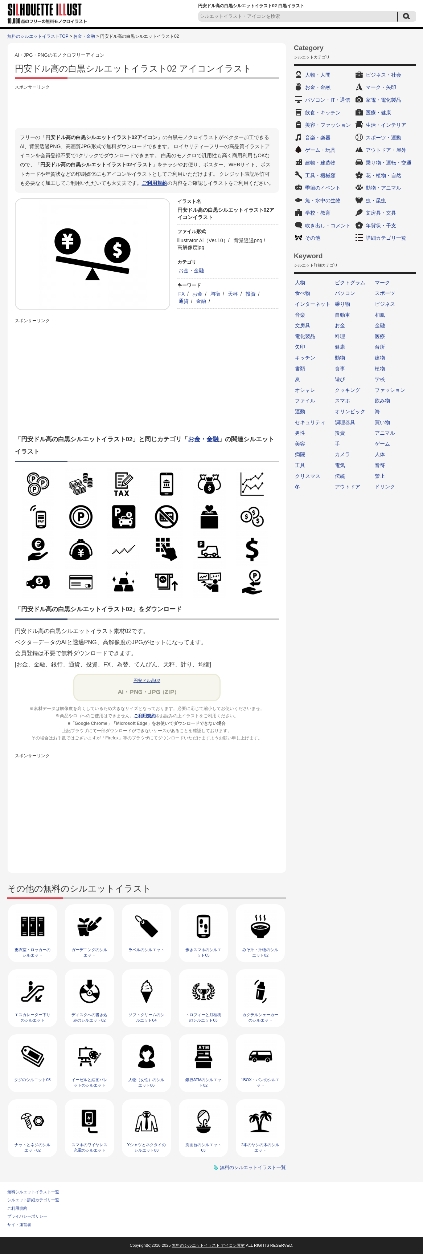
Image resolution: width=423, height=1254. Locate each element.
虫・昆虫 (376, 200)
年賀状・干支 (381, 225)
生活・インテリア (386, 125)
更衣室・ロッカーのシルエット (32, 952)
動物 (340, 358)
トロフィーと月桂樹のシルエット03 (203, 1017)
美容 (300, 444)
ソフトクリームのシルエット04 (146, 1017)
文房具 (302, 325)
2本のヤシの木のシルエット (260, 1147)
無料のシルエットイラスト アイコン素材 (208, 1245)
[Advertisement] (147, 108)
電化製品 (305, 336)
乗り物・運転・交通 (388, 163)
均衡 (215, 294)
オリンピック (350, 411)
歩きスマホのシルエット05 (203, 952)
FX (181, 294)
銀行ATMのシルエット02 (203, 1082)
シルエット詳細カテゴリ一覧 (33, 1200)
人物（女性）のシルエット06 (146, 1082)
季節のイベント (323, 188)
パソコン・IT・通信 (327, 100)
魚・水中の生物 (323, 200)
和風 (380, 315)
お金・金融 (84, 36)
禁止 (380, 476)
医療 (380, 336)
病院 (300, 454)
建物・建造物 (320, 163)
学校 (380, 379)
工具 (300, 465)
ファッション (390, 390)
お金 (197, 294)
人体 (380, 454)
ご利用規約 (154, 183)
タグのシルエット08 (32, 1080)
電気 (340, 465)
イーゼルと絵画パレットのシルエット (89, 1082)
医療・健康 (378, 112)
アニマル (385, 433)
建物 (380, 358)
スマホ (342, 400)
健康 (340, 347)
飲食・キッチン (323, 112)
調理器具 (345, 422)
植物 (380, 369)
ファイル (305, 400)
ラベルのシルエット (146, 949)
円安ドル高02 (147, 680)
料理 (340, 336)
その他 (312, 238)
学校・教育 (317, 213)
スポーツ (385, 293)
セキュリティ (310, 422)
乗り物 (342, 304)
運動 (300, 411)
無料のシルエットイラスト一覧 (253, 1167)
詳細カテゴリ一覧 (386, 238)
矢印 (300, 347)
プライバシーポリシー (27, 1216)
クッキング (347, 390)
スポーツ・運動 (383, 138)
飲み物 (382, 400)
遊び (340, 379)
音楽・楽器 (317, 138)
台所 (380, 347)
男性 (300, 433)
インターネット (312, 304)
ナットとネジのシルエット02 (32, 1147)
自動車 (342, 315)
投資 (251, 294)
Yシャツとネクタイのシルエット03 (146, 1147)
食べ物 (302, 293)
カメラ (342, 454)
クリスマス (307, 476)
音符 (380, 465)
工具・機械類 (320, 175)
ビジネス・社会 (383, 75)
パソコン (345, 293)
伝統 (340, 476)
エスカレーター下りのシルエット (32, 1017)
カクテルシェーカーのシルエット (260, 1017)
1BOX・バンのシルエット (260, 1082)
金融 (201, 301)
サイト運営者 (19, 1224)
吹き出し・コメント (328, 225)
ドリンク (385, 487)
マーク (382, 282)
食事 (340, 369)
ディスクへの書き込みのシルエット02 (89, 1017)
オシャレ (305, 390)
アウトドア (347, 487)
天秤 (233, 294)
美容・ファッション (328, 125)
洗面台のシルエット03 (203, 1147)
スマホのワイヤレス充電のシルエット (89, 1147)
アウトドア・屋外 (386, 150)
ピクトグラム (350, 282)
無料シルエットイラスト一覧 (33, 1192)
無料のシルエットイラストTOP (37, 36)
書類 (300, 369)
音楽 (300, 315)
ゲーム (382, 444)
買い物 (382, 422)
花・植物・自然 (383, 175)
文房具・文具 (381, 213)
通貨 (183, 301)
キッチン (305, 358)
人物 (300, 282)
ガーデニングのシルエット (89, 952)
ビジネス (385, 304)
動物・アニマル (383, 188)
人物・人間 (317, 75)
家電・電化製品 (383, 100)
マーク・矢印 (381, 87)
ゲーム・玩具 (320, 150)
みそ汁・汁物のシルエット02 (260, 952)
